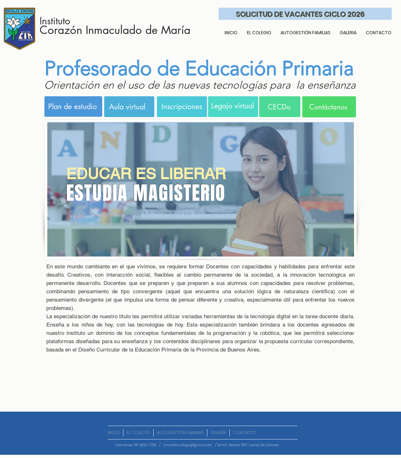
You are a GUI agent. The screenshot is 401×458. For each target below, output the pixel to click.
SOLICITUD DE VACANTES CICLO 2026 (300, 14)
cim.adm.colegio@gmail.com (187, 444)
